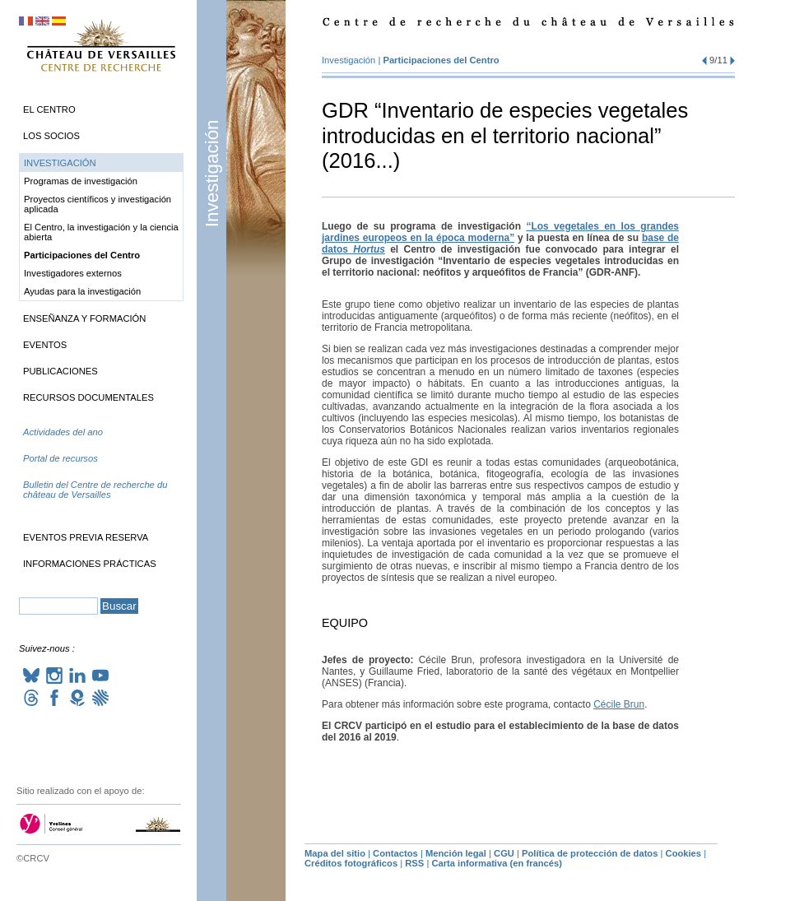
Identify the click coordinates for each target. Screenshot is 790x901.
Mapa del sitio (334, 853)
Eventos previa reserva (85, 537)
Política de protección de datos (590, 853)
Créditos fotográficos (350, 863)
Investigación (212, 173)
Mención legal (455, 853)
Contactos (395, 853)
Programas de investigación (80, 181)
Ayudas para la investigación (82, 291)
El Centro (49, 109)
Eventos (45, 345)
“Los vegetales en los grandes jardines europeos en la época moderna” (500, 232)
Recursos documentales (88, 397)
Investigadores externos (73, 273)
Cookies (684, 853)
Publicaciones (60, 371)
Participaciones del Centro (441, 60)
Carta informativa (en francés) (496, 863)
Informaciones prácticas (89, 564)
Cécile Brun (618, 704)
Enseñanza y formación (84, 318)
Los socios (51, 136)
